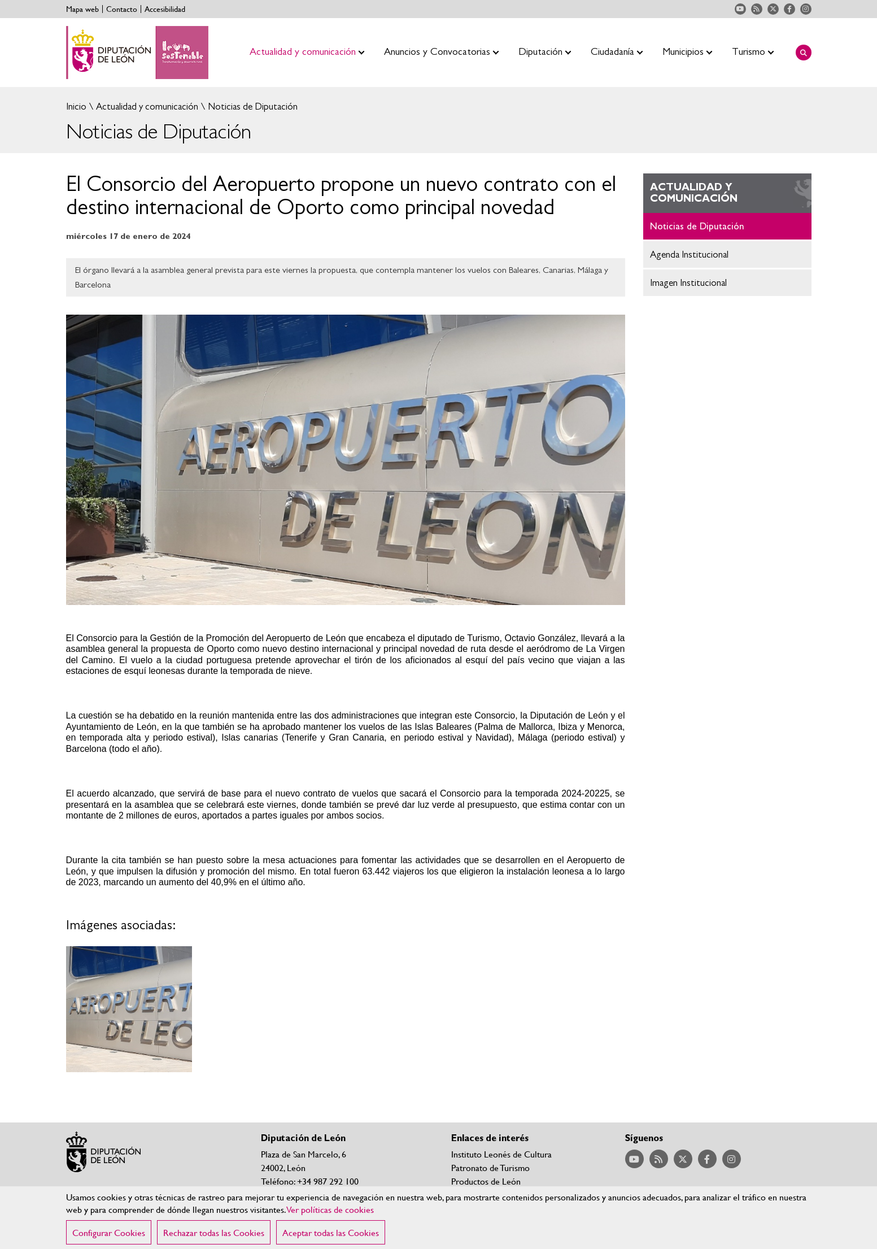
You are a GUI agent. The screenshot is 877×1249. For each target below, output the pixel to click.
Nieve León (473, 1194)
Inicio (76, 106)
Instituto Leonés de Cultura (501, 1153)
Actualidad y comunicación (146, 106)
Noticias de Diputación (252, 106)
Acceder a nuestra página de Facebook (789, 9)
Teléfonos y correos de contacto (320, 1194)
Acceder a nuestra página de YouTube (740, 9)
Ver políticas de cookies (330, 1223)
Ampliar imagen (129, 1009)
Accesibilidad (165, 9)
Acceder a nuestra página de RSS (756, 9)
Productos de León (486, 1180)
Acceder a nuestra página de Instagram (805, 9)
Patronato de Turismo (490, 1167)
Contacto (121, 9)
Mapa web (82, 9)
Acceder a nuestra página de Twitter (773, 9)
